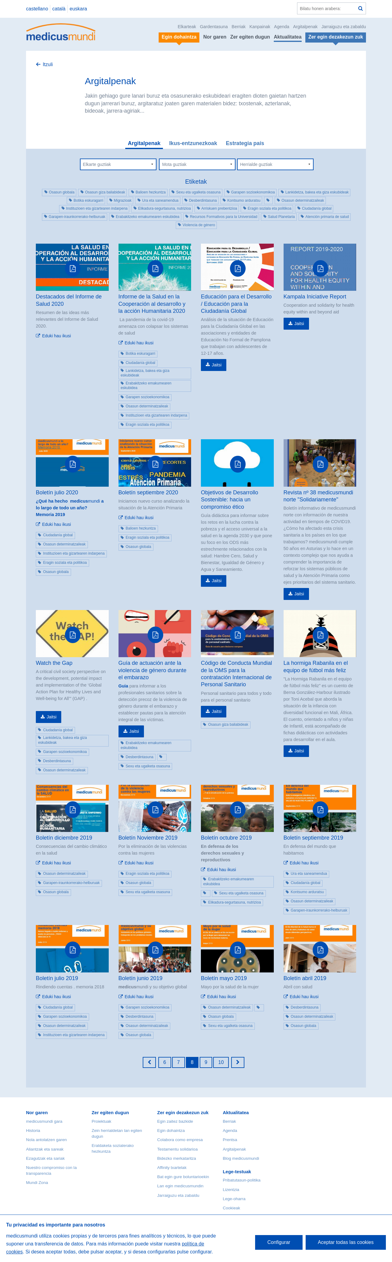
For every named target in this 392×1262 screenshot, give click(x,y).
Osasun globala (61, 192)
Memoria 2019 (50, 514)
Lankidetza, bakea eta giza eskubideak (317, 192)
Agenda (281, 26)
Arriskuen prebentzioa (219, 208)
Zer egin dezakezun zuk (183, 1112)
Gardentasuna (214, 26)
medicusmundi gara (44, 1121)
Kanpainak (259, 26)
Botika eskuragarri (88, 200)
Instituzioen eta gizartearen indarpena (97, 208)
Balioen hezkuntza (151, 192)
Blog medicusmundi (241, 1158)
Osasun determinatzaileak (302, 200)
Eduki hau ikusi (56, 335)
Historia (33, 1130)
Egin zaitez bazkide (175, 1121)
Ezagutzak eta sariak (45, 1158)
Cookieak (231, 1208)
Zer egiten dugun (250, 36)
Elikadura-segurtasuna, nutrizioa (164, 208)
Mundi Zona (37, 1182)
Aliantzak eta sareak (44, 1149)
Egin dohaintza (171, 1130)
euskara (78, 8)
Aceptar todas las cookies (346, 1242)
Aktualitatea (288, 36)
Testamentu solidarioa (177, 1149)
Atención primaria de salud (327, 217)
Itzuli (48, 64)
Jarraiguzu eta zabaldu (343, 26)
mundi (70, 504)
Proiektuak (101, 1121)
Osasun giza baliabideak (105, 192)
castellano (37, 8)
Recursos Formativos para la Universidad (223, 217)
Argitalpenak (305, 26)
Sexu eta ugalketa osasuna (198, 192)
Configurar (278, 1242)
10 (221, 1062)
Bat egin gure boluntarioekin (183, 1176)
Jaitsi (216, 364)
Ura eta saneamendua (160, 200)
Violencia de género (199, 225)
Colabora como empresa (180, 1139)
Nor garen (215, 36)
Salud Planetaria (281, 217)
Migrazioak (123, 200)
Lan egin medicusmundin (180, 1186)
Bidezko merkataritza (176, 1158)
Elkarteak (187, 26)
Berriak (239, 26)
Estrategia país (245, 143)
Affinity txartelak (172, 1167)
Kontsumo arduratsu (243, 200)
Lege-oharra (234, 1198)
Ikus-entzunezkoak (193, 143)
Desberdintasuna (203, 200)
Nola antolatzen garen (46, 1139)
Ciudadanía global (317, 208)
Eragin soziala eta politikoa (270, 208)
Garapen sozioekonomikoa (253, 192)
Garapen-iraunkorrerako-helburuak (77, 217)
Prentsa (230, 1139)
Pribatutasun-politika (241, 1180)
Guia (123, 685)
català (59, 8)
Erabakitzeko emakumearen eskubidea (147, 217)
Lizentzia (231, 1189)
